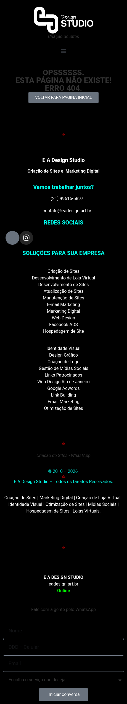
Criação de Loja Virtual (98, 497)
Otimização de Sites (63, 408)
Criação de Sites (63, 271)
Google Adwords (63, 388)
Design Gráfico (63, 355)
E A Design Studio (63, 160)
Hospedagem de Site (63, 331)
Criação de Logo (63, 361)
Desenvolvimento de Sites (63, 284)
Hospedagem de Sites (47, 511)
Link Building (63, 395)
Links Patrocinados (63, 375)
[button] (63, 50)
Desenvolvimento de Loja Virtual (63, 278)
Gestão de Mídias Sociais (63, 368)
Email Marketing (63, 401)
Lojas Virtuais (86, 511)
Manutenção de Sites (63, 298)
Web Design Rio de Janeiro (63, 381)
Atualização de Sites (64, 291)
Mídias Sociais (102, 504)
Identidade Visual (64, 348)
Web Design (63, 318)
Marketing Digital (63, 311)
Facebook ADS (63, 324)
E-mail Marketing (63, 304)
